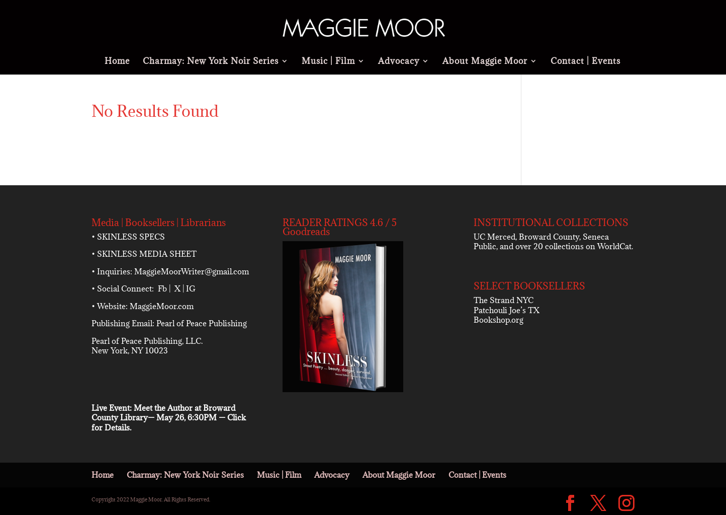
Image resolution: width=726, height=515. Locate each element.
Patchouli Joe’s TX (506, 310)
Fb (162, 288)
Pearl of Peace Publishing (201, 323)
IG (191, 288)
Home (117, 61)
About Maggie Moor (484, 61)
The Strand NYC (503, 300)
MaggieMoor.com (162, 306)
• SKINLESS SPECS (128, 237)
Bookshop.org (498, 320)
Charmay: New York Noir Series (211, 61)
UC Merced (494, 237)
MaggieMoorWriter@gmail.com (191, 271)
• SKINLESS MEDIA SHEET (144, 254)
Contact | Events (585, 61)
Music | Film (328, 61)
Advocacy (398, 61)
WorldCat (614, 246)
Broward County (549, 237)
